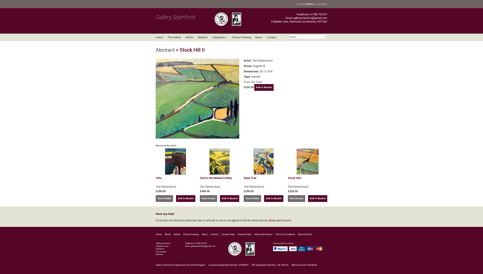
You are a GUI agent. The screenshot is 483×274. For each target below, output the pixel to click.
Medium (203, 37)
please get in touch (279, 220)
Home (159, 37)
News (258, 37)
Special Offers (305, 234)
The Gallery (174, 37)
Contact (271, 37)
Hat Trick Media (309, 265)
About (168, 234)
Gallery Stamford (175, 17)
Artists (190, 37)
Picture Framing (241, 37)
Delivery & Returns (263, 234)
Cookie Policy (228, 234)
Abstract (165, 50)
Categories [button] (220, 37)
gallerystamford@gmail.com (310, 18)
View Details (164, 198)
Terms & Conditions (285, 234)
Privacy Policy (244, 234)
